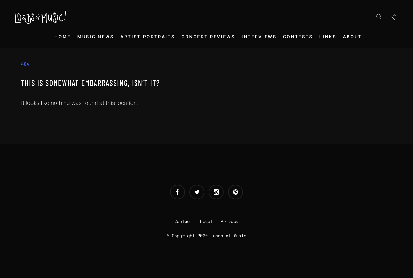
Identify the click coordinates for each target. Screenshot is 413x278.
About (352, 36)
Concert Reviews (208, 36)
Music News (95, 36)
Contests (298, 36)
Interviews (259, 36)
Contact (184, 221)
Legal (206, 221)
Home (63, 36)
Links (328, 36)
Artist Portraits (147, 36)
